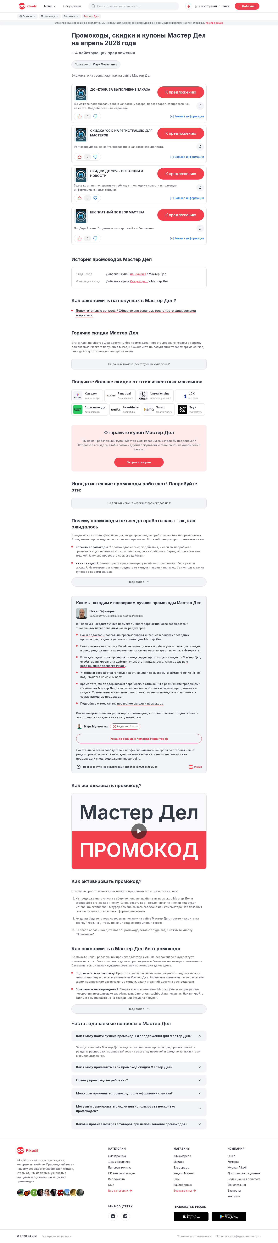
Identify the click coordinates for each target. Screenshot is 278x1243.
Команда (233, 1161)
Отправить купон (139, 462)
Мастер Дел (141, 75)
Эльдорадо (181, 1167)
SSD (111, 1184)
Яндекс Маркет (184, 1173)
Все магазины (185, 1191)
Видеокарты (116, 1179)
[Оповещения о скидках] (188, 6)
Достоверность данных (244, 1173)
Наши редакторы (92, 635)
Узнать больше (214, 22)
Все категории (120, 1191)
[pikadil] (27, 6)
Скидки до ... (139, 281)
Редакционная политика (244, 1179)
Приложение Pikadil (190, 1206)
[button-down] (95, 116)
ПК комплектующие (121, 1173)
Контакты (234, 1196)
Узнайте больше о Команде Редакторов (139, 738)
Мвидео (179, 1161)
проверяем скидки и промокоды (140, 703)
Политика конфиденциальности (238, 1236)
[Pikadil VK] (113, 1216)
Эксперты (234, 1190)
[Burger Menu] (50, 6)
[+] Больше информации (187, 116)
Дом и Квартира (119, 1161)
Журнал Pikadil (237, 1167)
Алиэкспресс (182, 1156)
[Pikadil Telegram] (125, 1216)
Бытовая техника (119, 1167)
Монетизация (237, 1184)
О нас (231, 1156)
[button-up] (79, 116)
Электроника (117, 1156)
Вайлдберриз (183, 1184)
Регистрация (206, 6)
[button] (93, 6)
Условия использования (194, 1236)
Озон (177, 1179)
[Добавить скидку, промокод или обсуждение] (247, 6)
